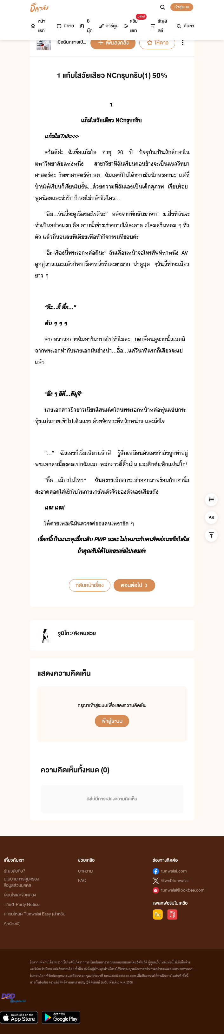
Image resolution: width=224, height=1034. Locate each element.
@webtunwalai (174, 881)
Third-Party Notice (21, 904)
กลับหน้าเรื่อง (90, 585)
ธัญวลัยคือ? (14, 871)
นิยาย (65, 26)
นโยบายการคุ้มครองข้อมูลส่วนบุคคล (21, 882)
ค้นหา (185, 26)
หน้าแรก (37, 26)
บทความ (85, 871)
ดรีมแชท (134, 24)
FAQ (82, 881)
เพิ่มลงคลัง (113, 42)
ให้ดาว (157, 42)
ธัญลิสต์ (158, 26)
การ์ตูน (109, 26)
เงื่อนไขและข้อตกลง (20, 895)
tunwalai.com (174, 871)
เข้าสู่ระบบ (182, 7)
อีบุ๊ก (86, 26)
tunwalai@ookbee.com (183, 890)
